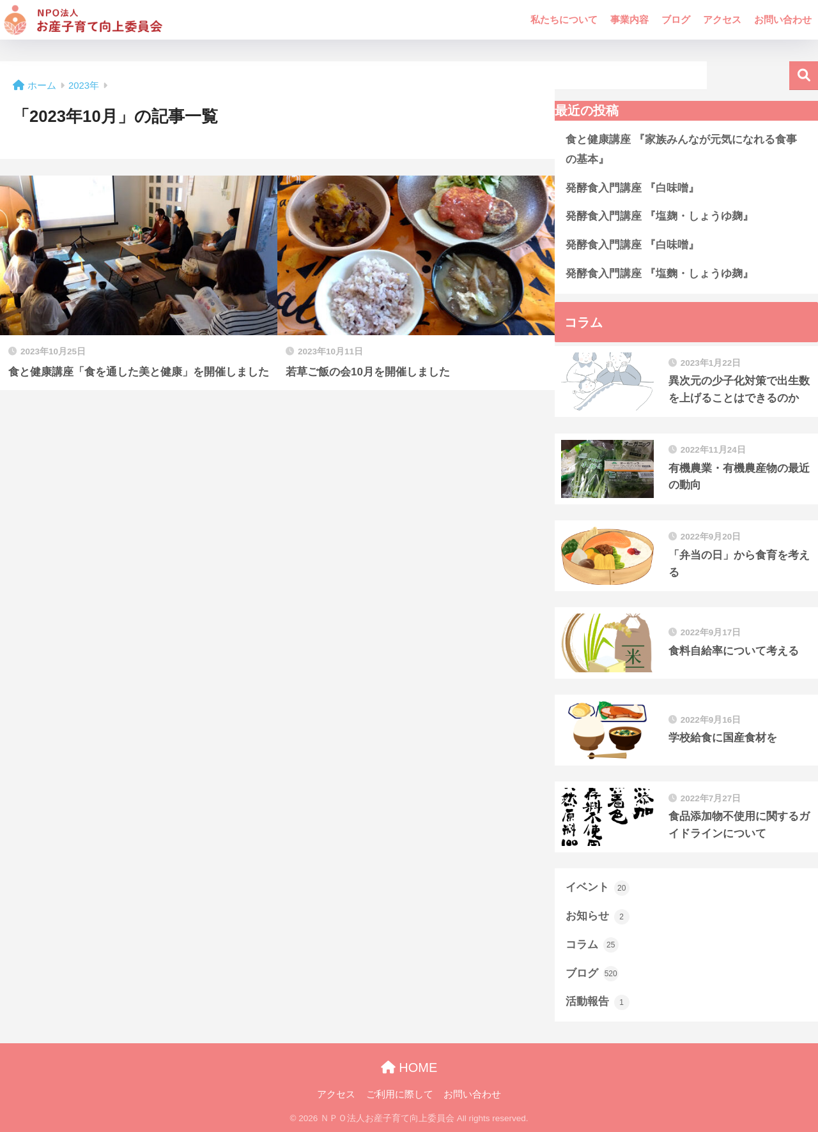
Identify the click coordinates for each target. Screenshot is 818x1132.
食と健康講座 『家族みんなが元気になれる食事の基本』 (681, 149)
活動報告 (597, 1002)
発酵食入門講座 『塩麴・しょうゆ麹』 (659, 274)
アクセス (722, 19)
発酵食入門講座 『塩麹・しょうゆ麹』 (659, 216)
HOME (409, 1067)
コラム (592, 945)
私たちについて (564, 19)
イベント (597, 888)
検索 (803, 75)
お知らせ (597, 916)
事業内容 (629, 19)
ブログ (675, 19)
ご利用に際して (399, 1094)
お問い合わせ (783, 19)
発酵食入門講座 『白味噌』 (632, 188)
